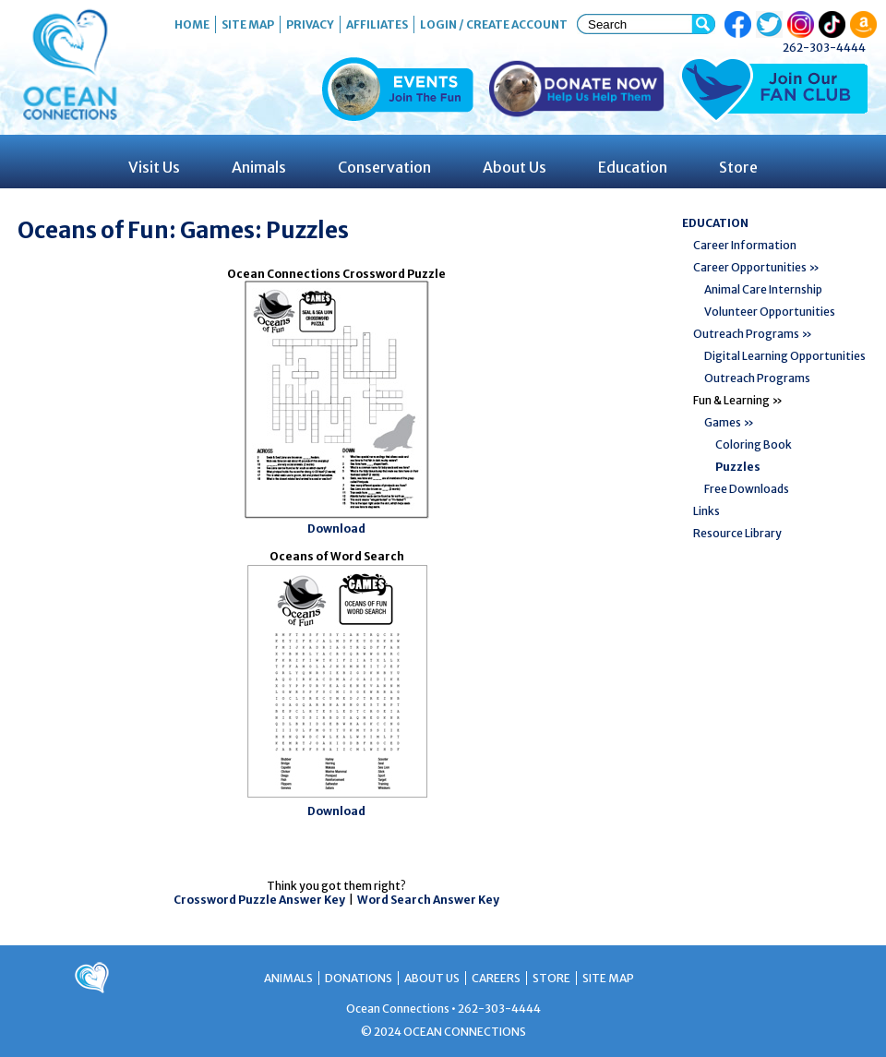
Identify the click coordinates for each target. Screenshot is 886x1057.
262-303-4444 (824, 47)
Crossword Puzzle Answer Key (259, 900)
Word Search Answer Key (428, 900)
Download (336, 528)
